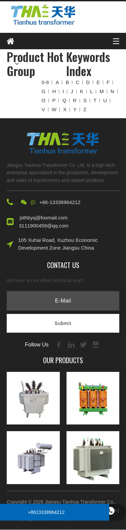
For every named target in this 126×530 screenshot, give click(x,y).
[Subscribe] (63, 323)
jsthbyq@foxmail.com (44, 217)
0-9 (45, 82)
